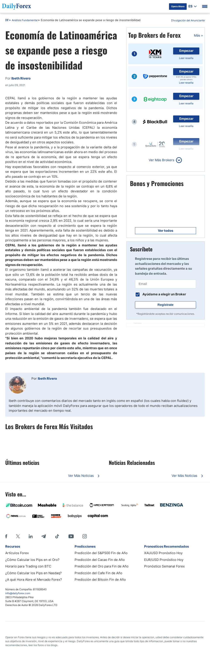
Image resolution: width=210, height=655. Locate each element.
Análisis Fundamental (25, 20)
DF (7, 20)
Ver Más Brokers (161, 160)
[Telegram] (43, 536)
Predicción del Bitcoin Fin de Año (100, 579)
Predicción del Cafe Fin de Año (98, 573)
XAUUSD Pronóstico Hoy (163, 553)
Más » (198, 35)
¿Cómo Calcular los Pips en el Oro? (32, 560)
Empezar (186, 51)
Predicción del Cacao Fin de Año (100, 560)
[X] (18, 536)
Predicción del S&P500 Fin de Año (101, 553)
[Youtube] (71, 536)
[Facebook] (6, 536)
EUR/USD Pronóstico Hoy (163, 560)
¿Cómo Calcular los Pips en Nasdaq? (33, 573)
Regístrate (165, 304)
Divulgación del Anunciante (188, 20)
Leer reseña (186, 58)
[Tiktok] (57, 536)
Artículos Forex (17, 553)
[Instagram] (84, 536)
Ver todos (165, 230)
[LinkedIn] (30, 536)
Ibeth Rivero (47, 378)
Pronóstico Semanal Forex (164, 566)
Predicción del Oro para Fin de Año (101, 566)
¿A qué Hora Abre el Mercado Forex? (33, 579)
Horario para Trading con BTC (28, 566)
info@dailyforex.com (17, 593)
